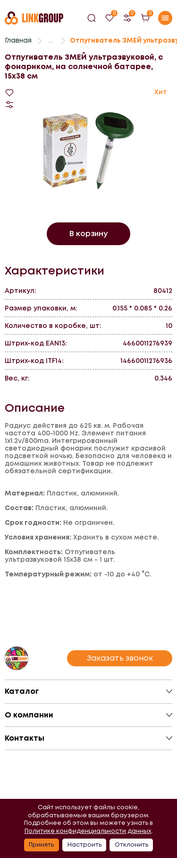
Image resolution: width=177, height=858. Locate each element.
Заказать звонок (120, 658)
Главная (18, 40)
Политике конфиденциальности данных (88, 831)
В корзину (88, 234)
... (51, 40)
